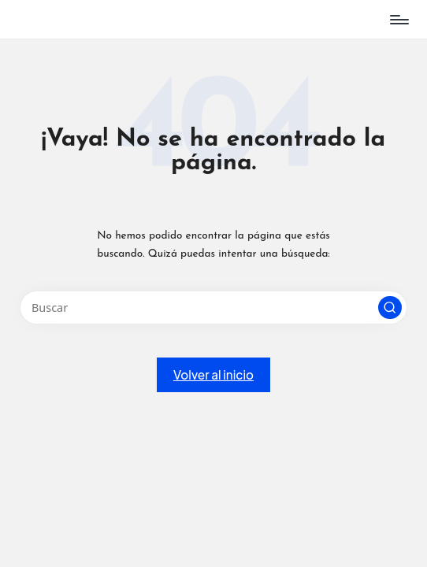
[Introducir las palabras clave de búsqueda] (213, 307)
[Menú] (398, 19)
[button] (390, 308)
